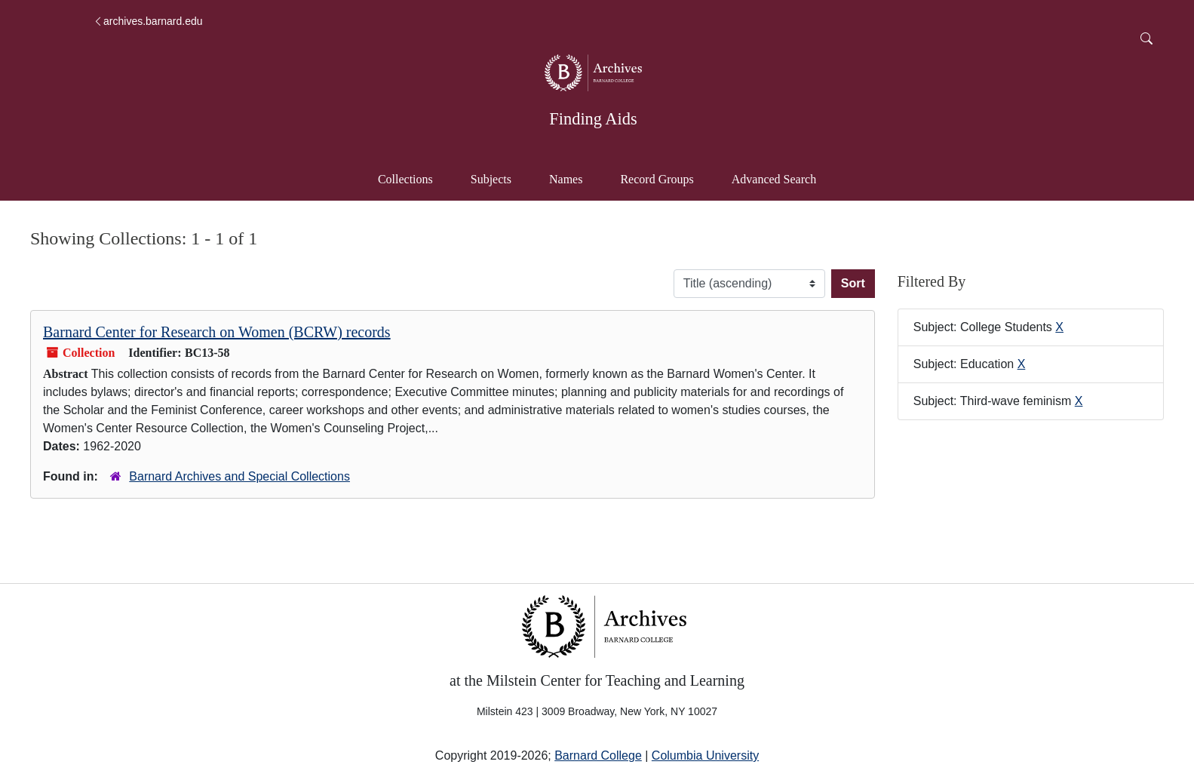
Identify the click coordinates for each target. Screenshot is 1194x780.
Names (565, 179)
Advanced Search (781, 178)
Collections (405, 179)
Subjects (491, 179)
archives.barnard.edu (148, 21)
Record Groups (656, 179)
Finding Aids (593, 118)
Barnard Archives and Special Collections (239, 476)
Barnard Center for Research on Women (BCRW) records (217, 332)
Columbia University (705, 755)
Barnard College (598, 755)
